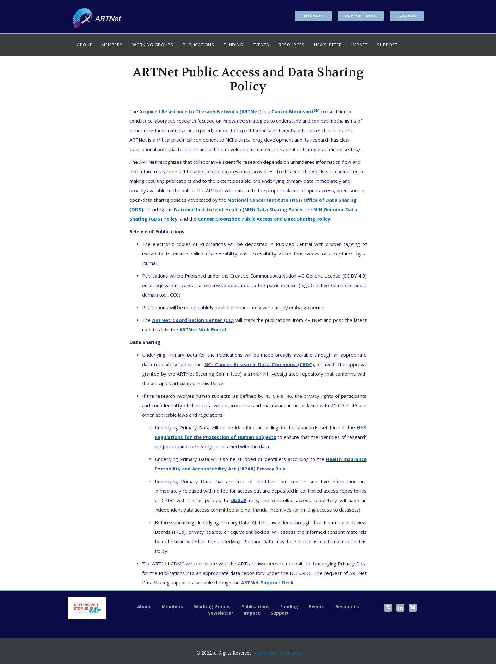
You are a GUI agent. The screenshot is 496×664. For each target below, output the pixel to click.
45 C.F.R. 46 (278, 396)
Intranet (313, 15)
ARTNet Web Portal (202, 329)
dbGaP (238, 500)
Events (261, 44)
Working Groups (152, 44)
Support (387, 44)
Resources (292, 44)
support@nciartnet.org (277, 653)
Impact (359, 44)
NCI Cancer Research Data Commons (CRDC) (259, 364)
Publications (198, 44)
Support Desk (360, 15)
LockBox (406, 15)
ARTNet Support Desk (267, 582)
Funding (233, 44)
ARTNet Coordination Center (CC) (193, 320)
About (84, 44)
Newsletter (328, 44)
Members (112, 44)
